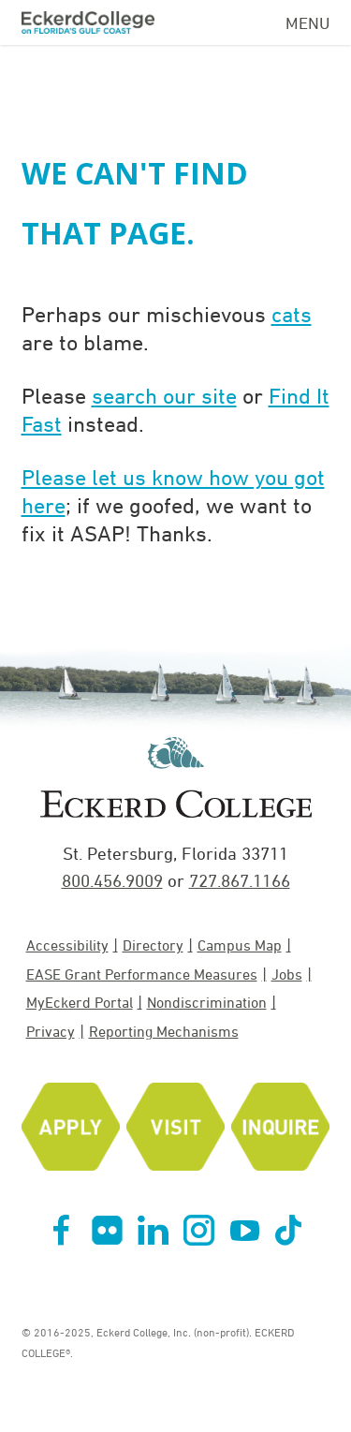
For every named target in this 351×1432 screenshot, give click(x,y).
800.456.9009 (112, 880)
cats (291, 314)
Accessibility (67, 945)
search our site (164, 395)
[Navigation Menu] (307, 19)
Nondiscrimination (207, 1002)
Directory (153, 945)
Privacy (50, 1031)
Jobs (286, 974)
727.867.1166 (239, 880)
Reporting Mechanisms (164, 1031)
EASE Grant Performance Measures (141, 974)
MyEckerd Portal (79, 1002)
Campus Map (239, 945)
